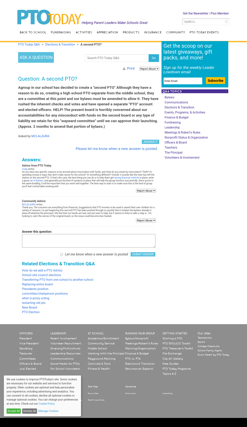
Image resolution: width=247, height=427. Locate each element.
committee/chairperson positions (45, 293)
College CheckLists (209, 346)
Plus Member (220, 13)
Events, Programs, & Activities (185, 112)
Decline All (29, 411)
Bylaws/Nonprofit (137, 338)
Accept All (14, 411)
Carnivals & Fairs (99, 363)
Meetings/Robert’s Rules (141, 343)
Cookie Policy (167, 393)
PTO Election (31, 312)
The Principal (174, 152)
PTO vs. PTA (132, 358)
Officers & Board (176, 142)
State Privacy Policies (96, 400)
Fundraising (61, 32)
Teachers (171, 147)
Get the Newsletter (195, 13)
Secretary (25, 348)
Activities (84, 32)
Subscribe (215, 81)
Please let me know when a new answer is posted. (117, 148)
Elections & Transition (179, 107)
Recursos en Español (139, 368)
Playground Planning (101, 358)
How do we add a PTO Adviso (42, 270)
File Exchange (172, 353)
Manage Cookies (48, 411)
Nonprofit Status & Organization (186, 137)
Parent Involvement (63, 338)
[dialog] (42, 395)
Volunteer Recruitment (65, 343)
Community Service (101, 343)
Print (131, 68)
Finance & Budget (177, 117)
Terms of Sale (93, 393)
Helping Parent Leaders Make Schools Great (115, 23)
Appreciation (107, 32)
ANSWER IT (150, 141)
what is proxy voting (35, 298)
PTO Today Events (204, 32)
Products (131, 32)
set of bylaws (36, 180)
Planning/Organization (140, 348)
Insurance (153, 32)
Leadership (172, 127)
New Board (29, 307)
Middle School (97, 348)
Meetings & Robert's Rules (182, 132)
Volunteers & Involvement (182, 157)
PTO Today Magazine (176, 368)
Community (175, 32)
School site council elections (41, 275)
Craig (24, 169)
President (25, 338)
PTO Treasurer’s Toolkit (177, 348)
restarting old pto (34, 303)
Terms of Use (130, 393)
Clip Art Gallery (172, 358)
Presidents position (35, 289)
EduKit (201, 342)
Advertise (130, 386)
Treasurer (25, 353)
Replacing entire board (37, 284)
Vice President (29, 343)
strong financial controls (126, 177)
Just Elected (27, 368)
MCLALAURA (40, 136)
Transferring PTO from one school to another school (57, 280)
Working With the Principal (106, 353)
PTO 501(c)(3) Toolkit (176, 343)
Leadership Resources (65, 353)
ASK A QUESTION (35, 57)
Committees (27, 358)
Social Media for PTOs (65, 363)
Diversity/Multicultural (65, 348)
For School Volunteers (65, 368)
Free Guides (170, 363)
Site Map (93, 386)
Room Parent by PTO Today (213, 354)
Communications (176, 102)
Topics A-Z (169, 373)
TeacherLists (205, 338)
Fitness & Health (99, 368)
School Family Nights (210, 350)
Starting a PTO (172, 338)
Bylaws (169, 97)
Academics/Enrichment (103, 338)
